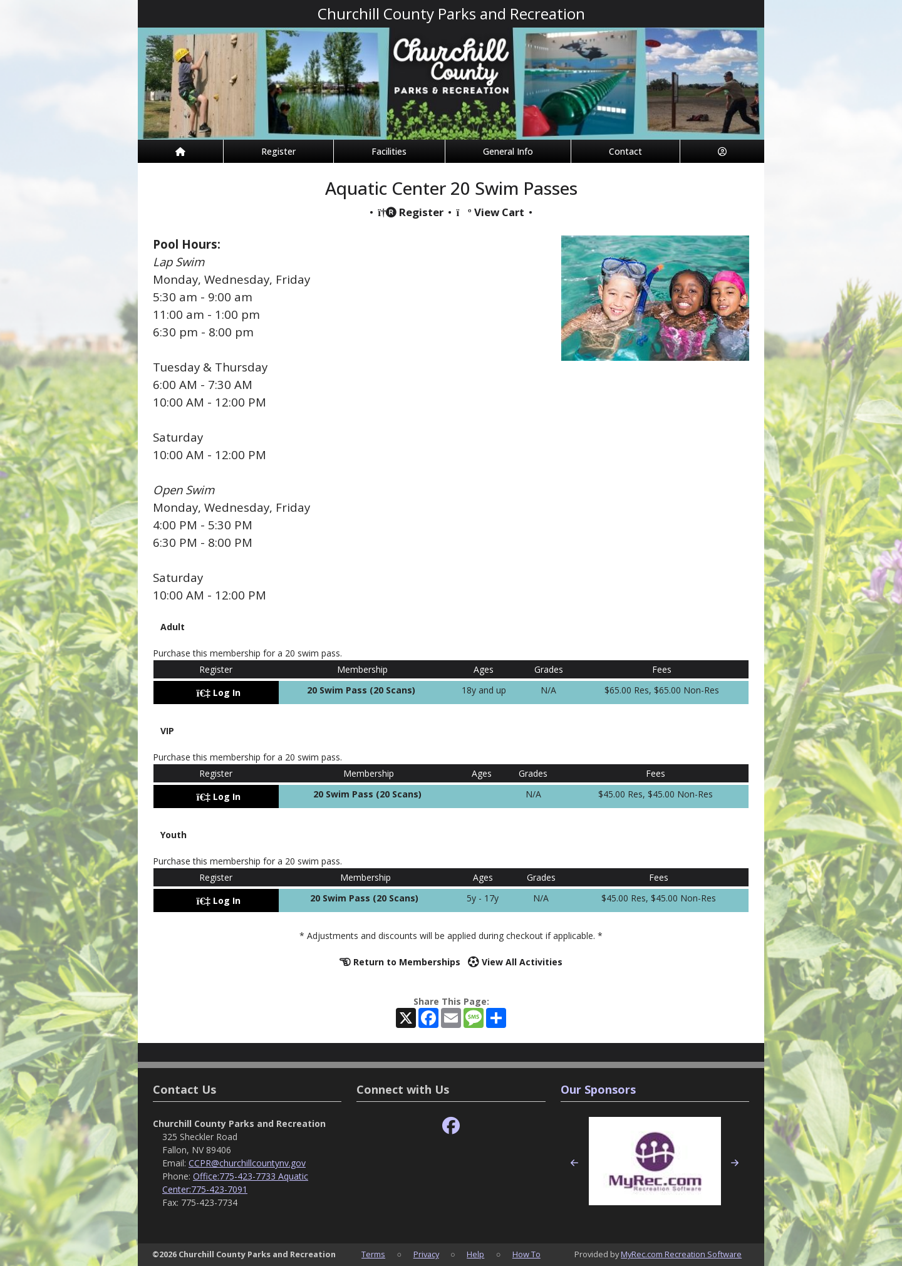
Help (475, 1254)
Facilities (389, 151)
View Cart (490, 212)
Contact (625, 151)
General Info (508, 151)
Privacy (426, 1254)
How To (526, 1254)
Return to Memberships (400, 962)
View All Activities (515, 962)
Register (278, 151)
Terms (373, 1254)
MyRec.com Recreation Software (681, 1254)
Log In (219, 692)
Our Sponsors (598, 1089)
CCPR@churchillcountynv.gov (247, 1163)
